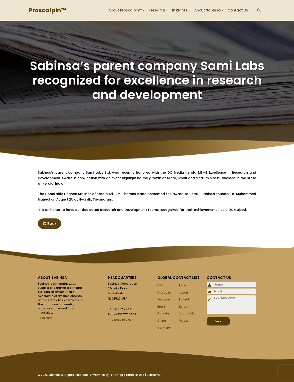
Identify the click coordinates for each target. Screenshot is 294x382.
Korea (183, 306)
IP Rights (183, 10)
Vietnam (185, 321)
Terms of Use (134, 375)
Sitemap (117, 375)
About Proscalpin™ (128, 10)
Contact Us (238, 10)
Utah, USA (164, 292)
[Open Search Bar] (259, 10)
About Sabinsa (211, 10)
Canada (163, 313)
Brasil (161, 306)
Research (160, 10)
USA (160, 285)
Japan (183, 292)
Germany (164, 328)
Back (49, 223)
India (182, 285)
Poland (184, 299)
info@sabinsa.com (121, 320)
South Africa (187, 313)
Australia (163, 299)
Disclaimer (154, 375)
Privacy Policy (99, 375)
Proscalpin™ (47, 10)
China (161, 321)
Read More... (46, 318)
